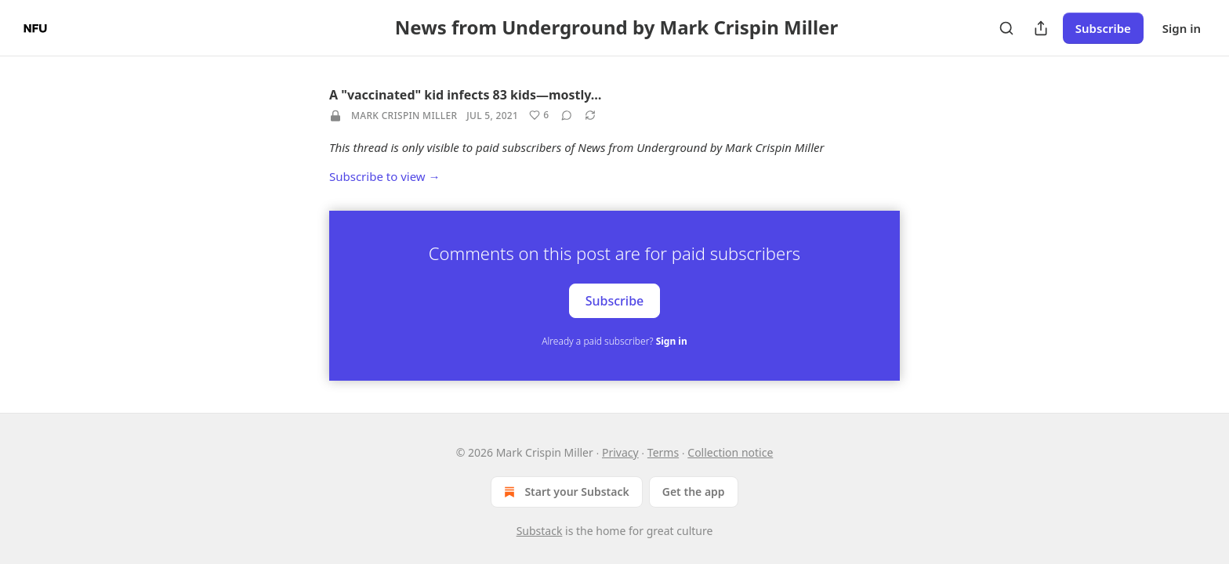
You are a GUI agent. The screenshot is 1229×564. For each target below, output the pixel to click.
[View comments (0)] (566, 115)
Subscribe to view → (384, 176)
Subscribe (1103, 28)
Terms (663, 452)
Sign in (1181, 28)
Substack (540, 530)
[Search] (1006, 28)
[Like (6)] (538, 115)
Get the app (693, 491)
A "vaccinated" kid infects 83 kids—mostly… (465, 94)
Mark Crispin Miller (404, 115)
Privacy (620, 452)
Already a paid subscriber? (614, 341)
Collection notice (730, 452)
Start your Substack (565, 492)
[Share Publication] (1041, 28)
